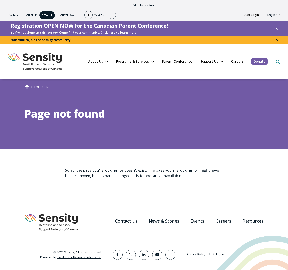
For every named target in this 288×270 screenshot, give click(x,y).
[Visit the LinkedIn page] (144, 255)
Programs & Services (132, 61)
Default (46, 14)
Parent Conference (177, 61)
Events (197, 221)
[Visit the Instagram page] (170, 255)
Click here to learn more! (119, 32)
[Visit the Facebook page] (118, 255)
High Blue (29, 14)
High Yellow (64, 14)
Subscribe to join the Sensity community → (42, 40)
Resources (253, 221)
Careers (237, 61)
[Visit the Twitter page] (131, 255)
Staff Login (251, 15)
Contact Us (126, 221)
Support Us (209, 61)
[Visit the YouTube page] (157, 255)
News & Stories (164, 221)
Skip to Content (144, 5)
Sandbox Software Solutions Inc (79, 257)
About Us (95, 61)
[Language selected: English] (274, 14)
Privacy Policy (196, 254)
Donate (259, 61)
